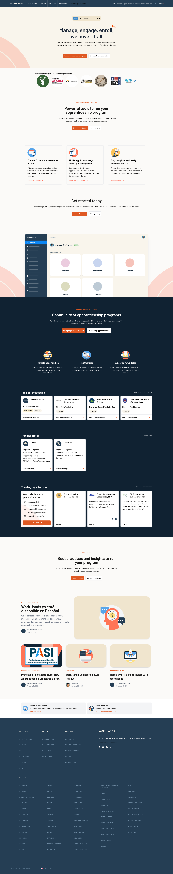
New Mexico (79, 832)
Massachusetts (54, 844)
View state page (37, 469)
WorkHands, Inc (37, 399)
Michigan (51, 850)
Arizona (23, 803)
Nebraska (78, 809)
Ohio (103, 793)
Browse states (146, 435)
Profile (70, 524)
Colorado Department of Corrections (139, 400)
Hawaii (50, 785)
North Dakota (80, 850)
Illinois (50, 797)
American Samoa (27, 797)
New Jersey (79, 826)
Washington (133, 809)
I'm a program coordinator (73, 331)
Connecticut (25, 826)
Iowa (49, 809)
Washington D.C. (135, 814)
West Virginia (134, 820)
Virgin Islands (135, 803)
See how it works (35, 180)
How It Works (25, 739)
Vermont (132, 791)
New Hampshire (81, 820)
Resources (24, 756)
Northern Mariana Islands (109, 786)
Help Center (48, 745)
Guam (21, 850)
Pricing (22, 745)
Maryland (51, 838)
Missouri (78, 797)
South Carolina (108, 828)
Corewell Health (71, 494)
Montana (78, 803)
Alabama (23, 785)
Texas (33, 442)
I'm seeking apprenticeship (99, 331)
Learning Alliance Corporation (71, 400)
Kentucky (51, 820)
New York (78, 838)
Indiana (50, 803)
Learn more (95, 128)
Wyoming (132, 832)
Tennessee (106, 840)
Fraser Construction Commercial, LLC (106, 495)
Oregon (104, 805)
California (68, 442)
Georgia (23, 844)
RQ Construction (137, 494)
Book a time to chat (38, 711)
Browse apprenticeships (143, 392)
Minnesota (79, 785)
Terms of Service (73, 745)
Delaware (23, 832)
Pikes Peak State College (104, 400)
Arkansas (24, 809)
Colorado (23, 820)
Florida (23, 838)
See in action (117, 180)
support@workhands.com (107, 711)
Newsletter (48, 739)
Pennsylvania (107, 811)
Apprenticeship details (37, 417)
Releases (46, 751)
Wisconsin (133, 826)
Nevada (77, 814)
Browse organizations (143, 487)
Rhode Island (107, 823)
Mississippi (79, 791)
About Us (69, 739)
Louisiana (51, 826)
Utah (130, 785)
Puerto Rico (106, 817)
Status (22, 762)
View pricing (95, 214)
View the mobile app (78, 180)
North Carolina (81, 844)
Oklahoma (105, 799)
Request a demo (79, 128)
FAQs (21, 751)
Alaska (22, 791)
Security (69, 756)
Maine (49, 832)
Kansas (50, 814)
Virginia (132, 797)
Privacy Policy (72, 751)
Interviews (47, 756)
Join (21, 768)
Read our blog (77, 578)
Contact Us (70, 762)
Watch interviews (94, 578)
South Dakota (107, 834)
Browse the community (99, 56)
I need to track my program (75, 56)
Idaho (49, 791)
